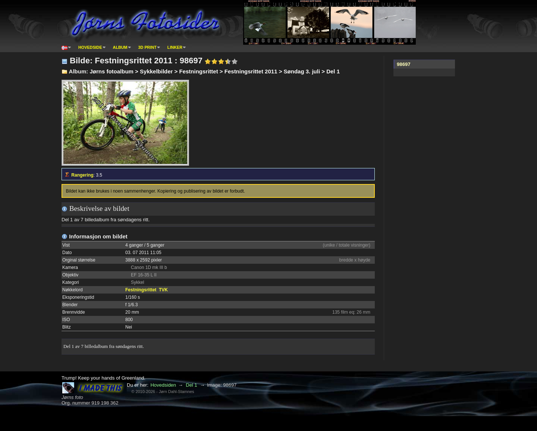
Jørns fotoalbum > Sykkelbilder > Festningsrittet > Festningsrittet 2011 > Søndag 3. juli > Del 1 (215, 71)
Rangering (82, 175)
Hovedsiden (163, 385)
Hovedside (90, 47)
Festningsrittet (140, 289)
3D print (147, 47)
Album (120, 47)
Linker (174, 47)
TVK (163, 289)
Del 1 (191, 385)
